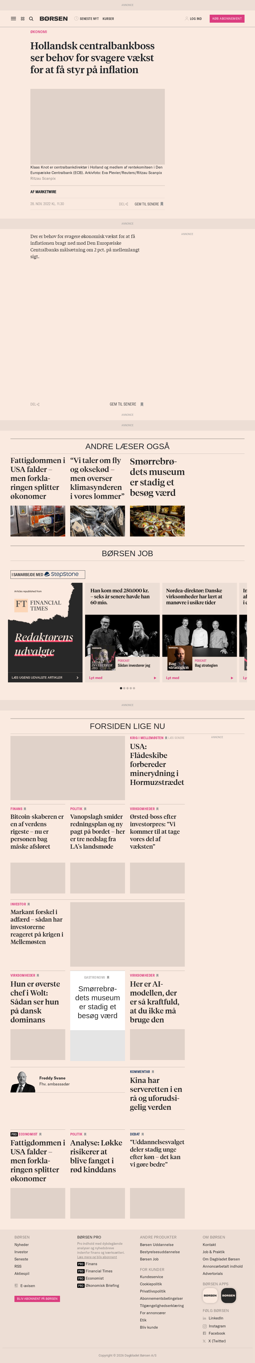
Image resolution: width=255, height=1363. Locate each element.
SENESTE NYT (86, 19)
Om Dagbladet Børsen (221, 1259)
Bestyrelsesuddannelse (160, 1251)
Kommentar (140, 1071)
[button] (22, 18)
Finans (16, 809)
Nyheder (21, 1244)
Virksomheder (142, 809)
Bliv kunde (149, 1327)
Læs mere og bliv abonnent (97, 1257)
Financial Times (95, 1271)
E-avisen (27, 1285)
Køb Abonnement (227, 18)
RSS (17, 1266)
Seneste (21, 1259)
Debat (135, 1134)
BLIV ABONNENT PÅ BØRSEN (37, 1299)
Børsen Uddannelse (157, 1244)
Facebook (214, 1333)
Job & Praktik (214, 1251)
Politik (76, 809)
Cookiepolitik (151, 1284)
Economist (90, 1278)
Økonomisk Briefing (98, 1285)
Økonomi (38, 32)
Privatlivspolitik (153, 1291)
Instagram (214, 1326)
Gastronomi (94, 977)
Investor (18, 904)
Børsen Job (149, 1259)
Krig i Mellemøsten (146, 738)
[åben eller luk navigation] (14, 18)
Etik (143, 1320)
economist (24, 1134)
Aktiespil (21, 1273)
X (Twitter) (214, 1341)
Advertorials (213, 1273)
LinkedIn (213, 1318)
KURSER (108, 19)
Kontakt (209, 1244)
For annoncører (153, 1312)
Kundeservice (151, 1276)
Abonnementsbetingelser (161, 1298)
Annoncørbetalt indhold (223, 1266)
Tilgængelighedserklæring (162, 1305)
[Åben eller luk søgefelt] (31, 18)
